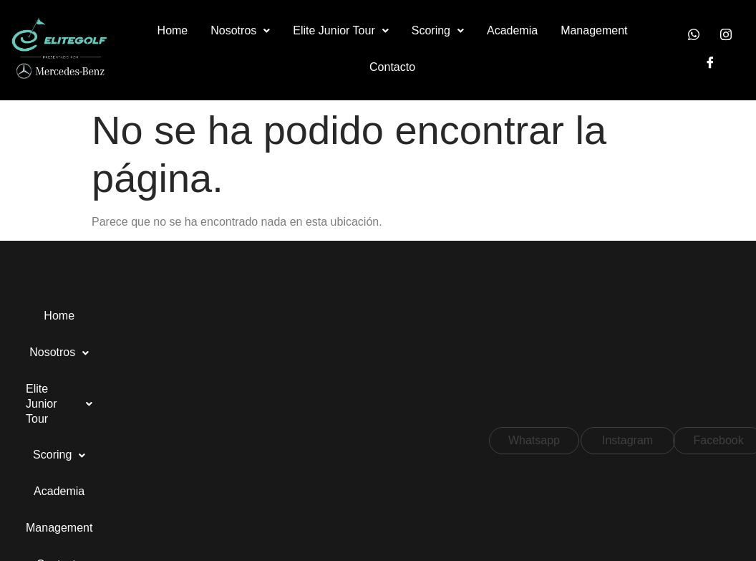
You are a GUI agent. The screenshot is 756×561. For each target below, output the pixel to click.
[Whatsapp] (694, 35)
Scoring (441, 30)
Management (596, 30)
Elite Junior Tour (343, 30)
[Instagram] (726, 35)
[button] (243, 31)
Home (175, 30)
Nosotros (243, 30)
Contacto (395, 67)
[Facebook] (710, 64)
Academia (515, 30)
